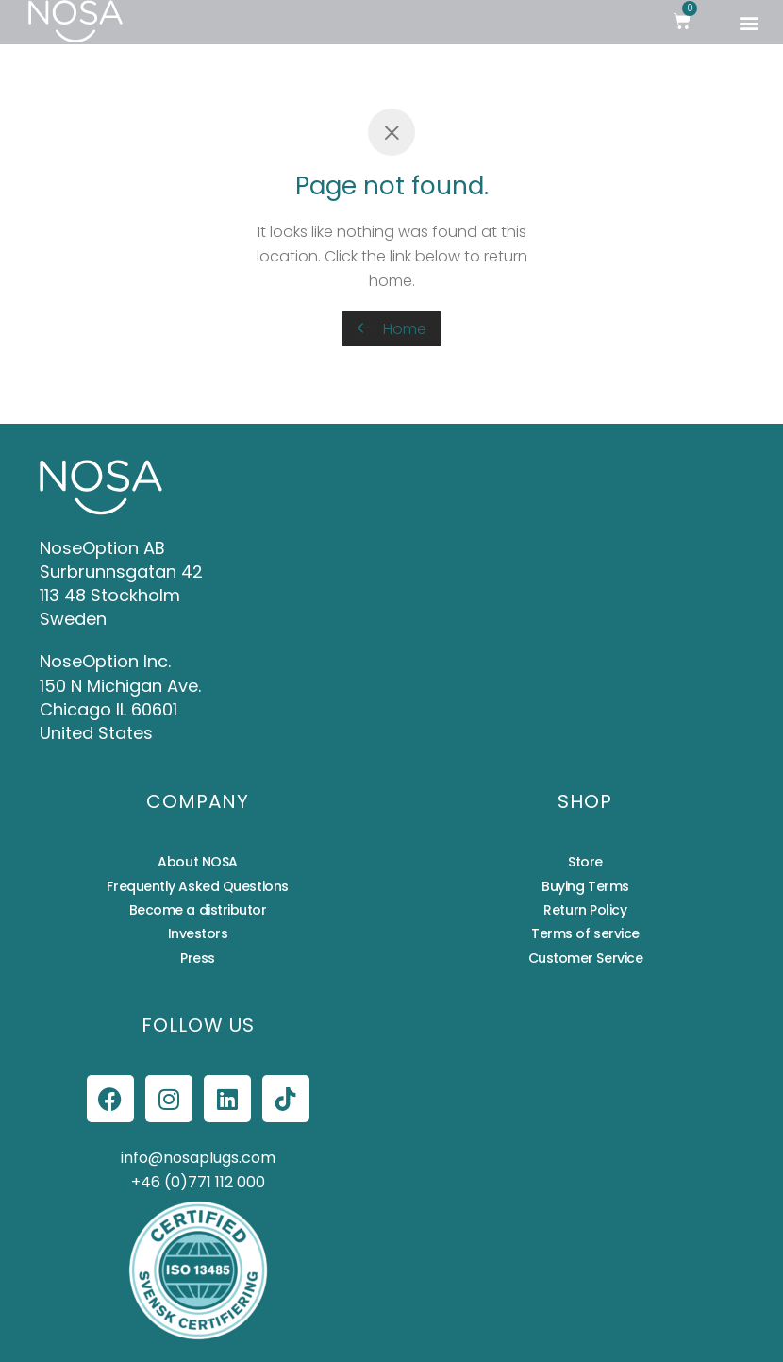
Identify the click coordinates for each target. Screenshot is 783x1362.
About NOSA (198, 861)
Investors (198, 933)
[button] (748, 22)
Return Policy (584, 909)
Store (585, 861)
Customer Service (585, 958)
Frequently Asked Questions (197, 886)
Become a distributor (198, 909)
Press (197, 958)
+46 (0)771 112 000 (198, 1182)
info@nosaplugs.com (198, 1158)
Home (391, 329)
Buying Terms (585, 886)
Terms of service (585, 933)
